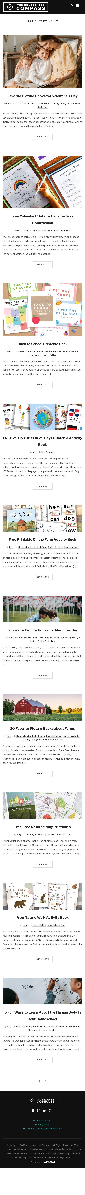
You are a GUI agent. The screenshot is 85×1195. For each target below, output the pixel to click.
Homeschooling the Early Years (40, 237)
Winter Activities (23, 110)
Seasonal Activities (41, 110)
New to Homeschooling (29, 358)
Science (19, 1053)
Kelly (8, 110)
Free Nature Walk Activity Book (42, 943)
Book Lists (42, 113)
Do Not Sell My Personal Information (42, 1155)
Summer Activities (71, 762)
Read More (42, 143)
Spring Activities (55, 560)
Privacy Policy (42, 1151)
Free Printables (63, 237)
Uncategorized (33, 861)
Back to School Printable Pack (42, 350)
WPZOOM (49, 1189)
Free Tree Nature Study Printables (42, 853)
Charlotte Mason (54, 762)
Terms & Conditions (42, 1147)
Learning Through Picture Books (66, 110)
